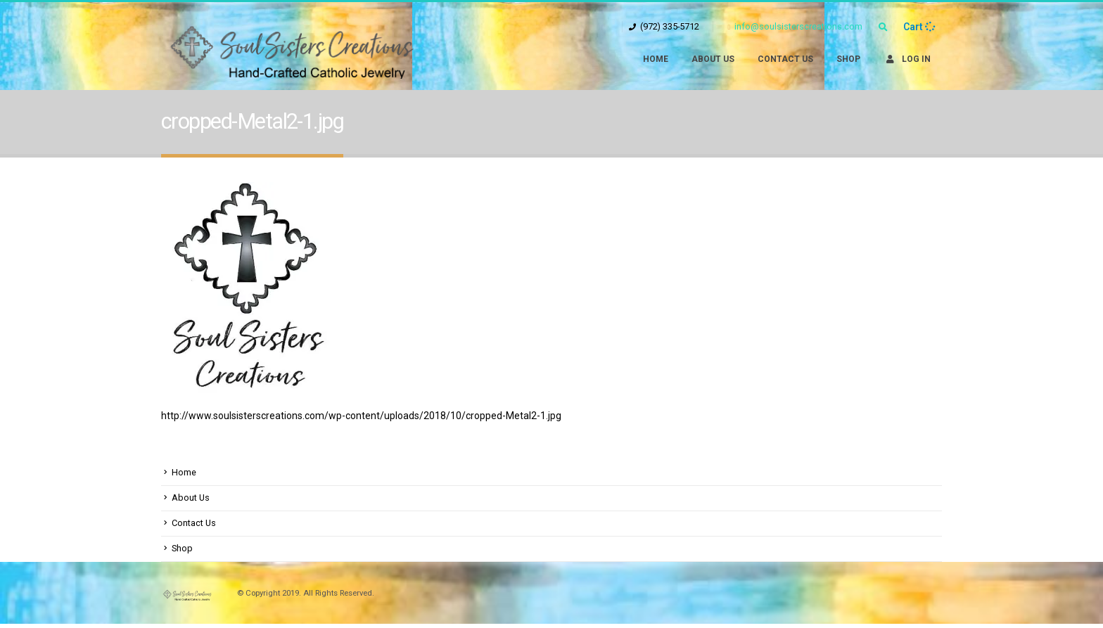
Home (655, 59)
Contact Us (785, 59)
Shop (848, 59)
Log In (907, 59)
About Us (712, 59)
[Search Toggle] (882, 27)
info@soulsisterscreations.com (794, 26)
